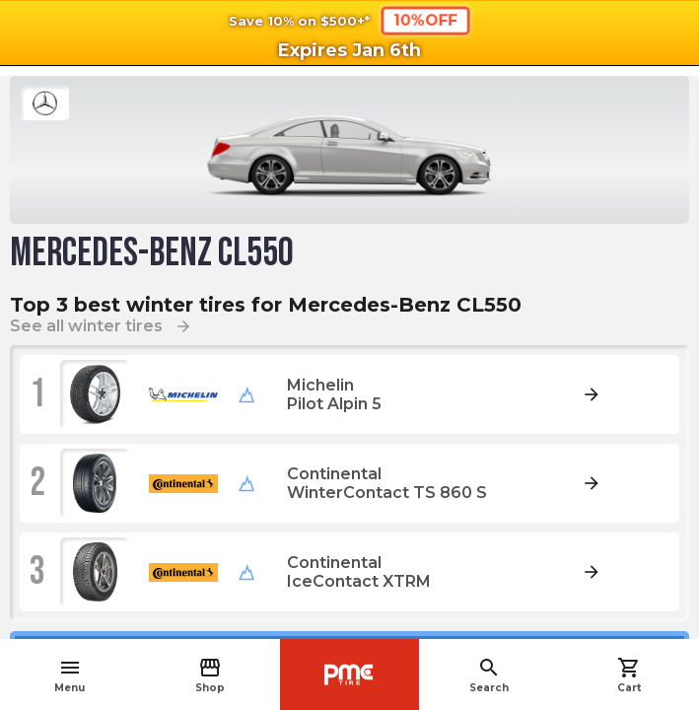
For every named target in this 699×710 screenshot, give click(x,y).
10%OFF (424, 20)
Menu (69, 675)
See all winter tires (101, 326)
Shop (210, 675)
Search (489, 675)
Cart (629, 675)
